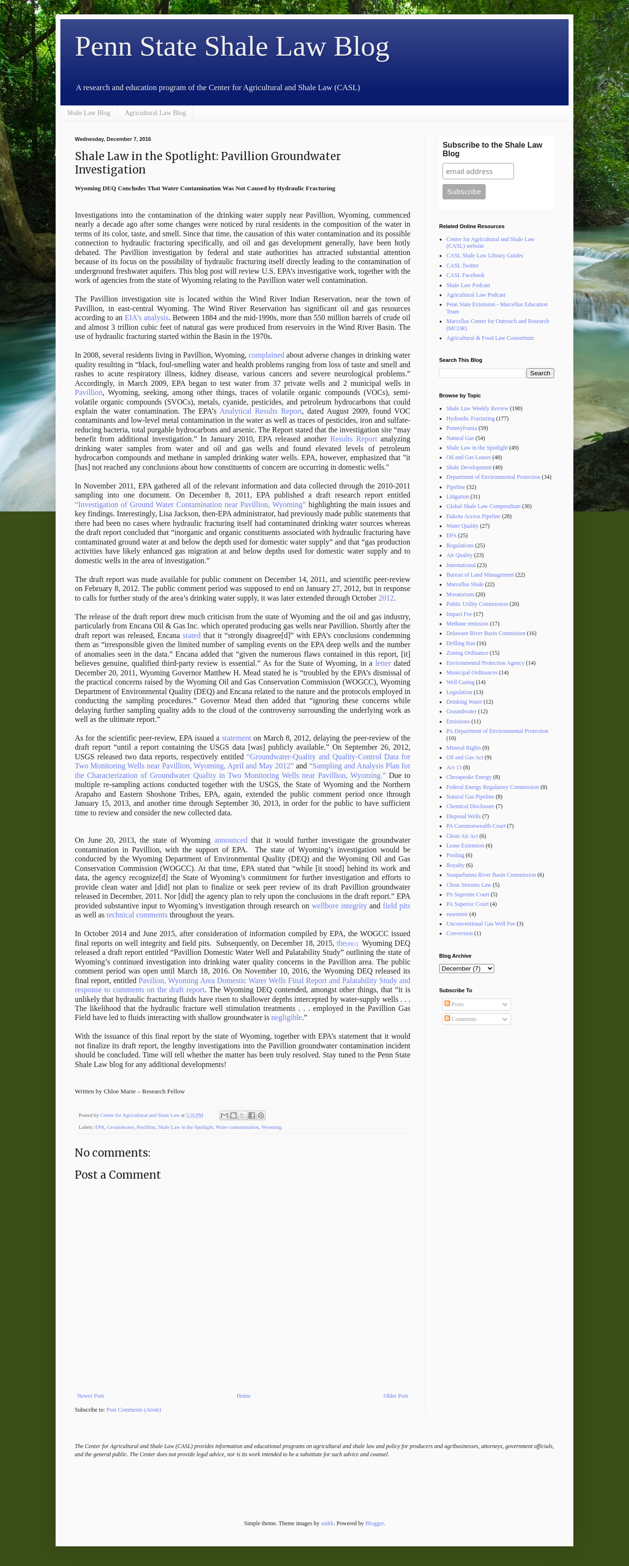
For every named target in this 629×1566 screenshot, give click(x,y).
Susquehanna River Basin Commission (491, 874)
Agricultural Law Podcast (475, 294)
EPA (99, 1127)
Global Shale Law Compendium (483, 506)
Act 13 (454, 767)
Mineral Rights (463, 747)
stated (191, 635)
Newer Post (90, 1395)
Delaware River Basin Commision (485, 633)
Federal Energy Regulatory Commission (492, 787)
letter (383, 663)
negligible (286, 1017)
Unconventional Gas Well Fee (480, 923)
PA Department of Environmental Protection (497, 731)
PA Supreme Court (467, 894)
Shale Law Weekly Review (477, 408)
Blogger (374, 1523)
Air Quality (459, 555)
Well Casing (460, 682)
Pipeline (455, 487)
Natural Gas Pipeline (470, 796)
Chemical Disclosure (470, 806)
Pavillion (89, 392)
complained (267, 355)
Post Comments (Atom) (133, 1409)
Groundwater (120, 1127)
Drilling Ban (460, 643)
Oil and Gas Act (464, 757)
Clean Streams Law (468, 885)
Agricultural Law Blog (155, 112)
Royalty (455, 865)
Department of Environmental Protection (493, 477)
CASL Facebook (465, 275)
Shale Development (468, 467)
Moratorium (460, 594)
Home (244, 1395)
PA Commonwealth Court (476, 826)
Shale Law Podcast (468, 285)
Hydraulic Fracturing (470, 418)
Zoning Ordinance (467, 653)
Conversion (459, 933)
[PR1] (352, 944)
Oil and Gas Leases (468, 457)
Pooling (455, 855)
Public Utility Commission (477, 604)
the (341, 943)
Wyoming (271, 1127)
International (461, 565)
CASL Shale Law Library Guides (484, 255)
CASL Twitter (462, 265)
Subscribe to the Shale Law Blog (492, 149)
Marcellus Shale (465, 584)
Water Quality (462, 525)
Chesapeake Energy (469, 777)
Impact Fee (459, 614)
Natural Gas (460, 438)
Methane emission (467, 623)
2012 (386, 598)
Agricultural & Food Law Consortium (490, 338)
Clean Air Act (462, 836)
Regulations (460, 545)
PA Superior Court (467, 904)
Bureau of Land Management (480, 574)
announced (230, 840)
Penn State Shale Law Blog (232, 46)
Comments (460, 1019)
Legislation (459, 692)
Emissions (458, 721)
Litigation (457, 496)
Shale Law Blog (88, 112)
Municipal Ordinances (472, 672)
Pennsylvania (461, 428)
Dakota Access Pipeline (473, 516)
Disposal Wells (463, 816)
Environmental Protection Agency (485, 663)
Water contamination (237, 1127)
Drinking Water (464, 701)
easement (457, 914)
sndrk (327, 1523)
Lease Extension (465, 845)
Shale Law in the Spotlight (185, 1127)
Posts (454, 1004)
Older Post (396, 1395)
